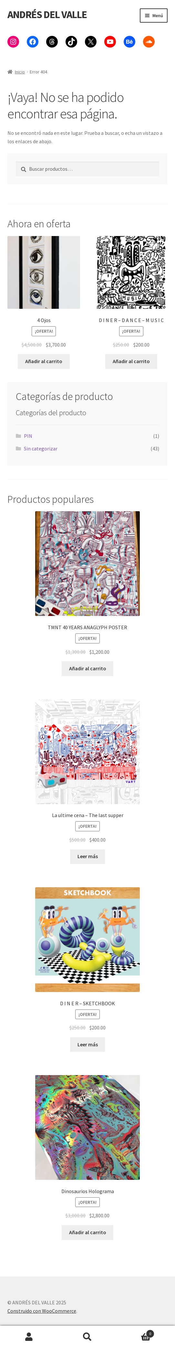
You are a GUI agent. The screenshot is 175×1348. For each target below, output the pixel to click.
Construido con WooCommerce (41, 1311)
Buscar (87, 1337)
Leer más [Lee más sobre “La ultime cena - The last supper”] (87, 856)
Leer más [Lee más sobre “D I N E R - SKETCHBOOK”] (87, 1044)
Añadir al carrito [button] (43, 361)
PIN (28, 436)
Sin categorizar (40, 448)
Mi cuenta (29, 1337)
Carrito (135, 1332)
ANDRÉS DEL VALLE (47, 14)
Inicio (20, 72)
